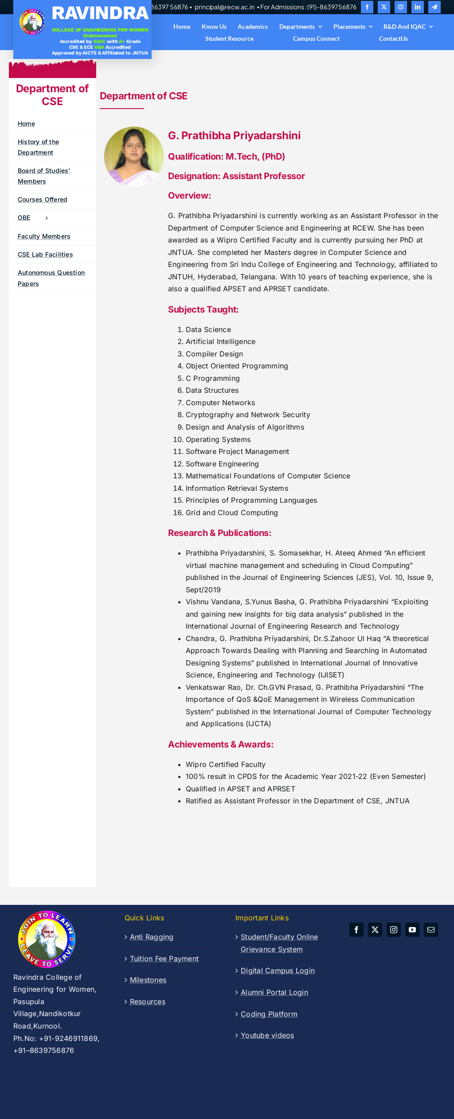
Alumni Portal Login (274, 992)
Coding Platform (269, 1013)
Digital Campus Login (278, 970)
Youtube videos (267, 1035)
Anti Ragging (152, 936)
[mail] (431, 930)
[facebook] (367, 7)
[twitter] (384, 7)
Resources (147, 1001)
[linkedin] (417, 7)
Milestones (148, 979)
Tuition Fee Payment (164, 958)
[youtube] (412, 930)
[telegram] (434, 7)
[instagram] (401, 7)
